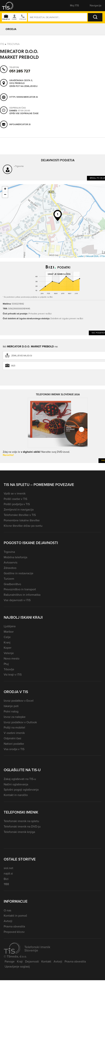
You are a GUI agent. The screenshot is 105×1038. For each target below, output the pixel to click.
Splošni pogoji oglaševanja (21, 789)
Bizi (6, 879)
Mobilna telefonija (15, 557)
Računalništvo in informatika (22, 595)
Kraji (20, 961)
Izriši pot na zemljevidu (23, 86)
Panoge (10, 961)
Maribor (9, 631)
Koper (7, 648)
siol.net (8, 868)
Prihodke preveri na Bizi (40, 313)
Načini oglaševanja (16, 784)
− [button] (5, 195)
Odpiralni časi (12, 738)
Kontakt (46, 961)
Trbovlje (9, 669)
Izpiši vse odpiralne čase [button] (24, 113)
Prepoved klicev (14, 932)
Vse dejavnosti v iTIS (17, 600)
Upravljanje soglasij (17, 966)
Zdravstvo (10, 568)
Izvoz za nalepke (15, 717)
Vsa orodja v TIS (14, 749)
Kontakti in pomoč (15, 915)
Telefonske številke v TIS (20, 515)
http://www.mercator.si (23, 97)
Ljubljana (9, 626)
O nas (7, 910)
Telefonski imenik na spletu (21, 821)
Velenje (9, 653)
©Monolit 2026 (91, 256)
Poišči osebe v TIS (15, 499)
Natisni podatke (14, 744)
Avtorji (8, 921)
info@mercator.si (20, 124)
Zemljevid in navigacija (19, 509)
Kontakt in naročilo (16, 795)
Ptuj (6, 664)
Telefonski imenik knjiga (19, 832)
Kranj (7, 642)
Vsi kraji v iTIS (13, 674)
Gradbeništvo (12, 584)
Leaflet (80, 256)
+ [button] (5, 189)
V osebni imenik (14, 733)
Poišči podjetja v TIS (17, 504)
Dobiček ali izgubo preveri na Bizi (66, 318)
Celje (7, 637)
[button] (10, 5)
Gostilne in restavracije (18, 573)
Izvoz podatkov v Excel (19, 700)
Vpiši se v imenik (15, 493)
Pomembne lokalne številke (22, 520)
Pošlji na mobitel (14, 727)
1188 (6, 884)
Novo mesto (11, 658)
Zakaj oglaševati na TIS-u (20, 779)
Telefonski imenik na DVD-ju (22, 826)
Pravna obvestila (14, 926)
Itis (2, 44)
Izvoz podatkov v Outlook (20, 722)
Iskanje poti (11, 706)
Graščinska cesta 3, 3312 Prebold (21, 82)
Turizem (9, 579)
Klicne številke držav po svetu (23, 526)
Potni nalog (11, 711)
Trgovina (13, 44)
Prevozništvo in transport (20, 589)
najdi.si (8, 873)
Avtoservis (10, 562)
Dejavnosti (32, 961)
